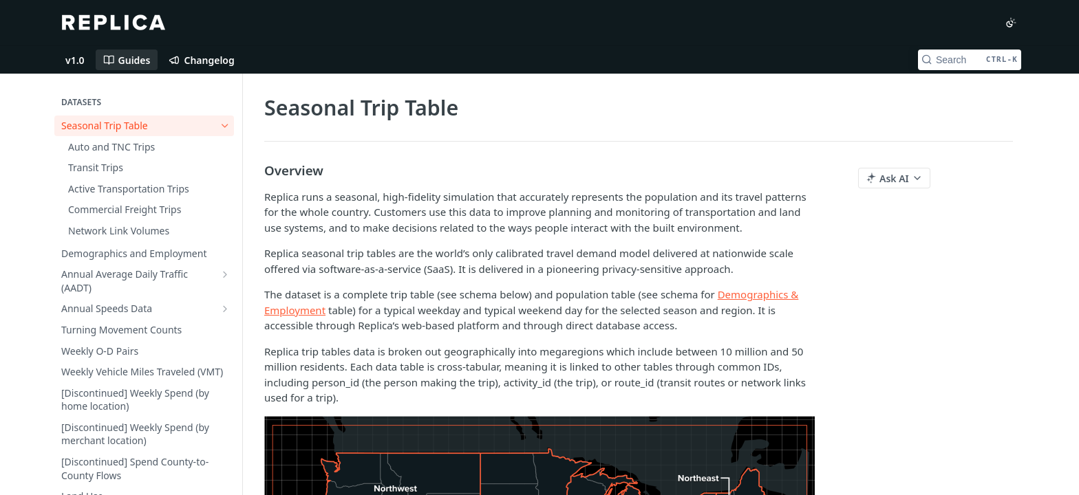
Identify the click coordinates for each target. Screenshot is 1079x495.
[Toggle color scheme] (1011, 22)
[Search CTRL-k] (969, 60)
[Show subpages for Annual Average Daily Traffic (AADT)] (225, 274)
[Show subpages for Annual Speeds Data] (225, 308)
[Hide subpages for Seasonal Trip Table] (225, 125)
